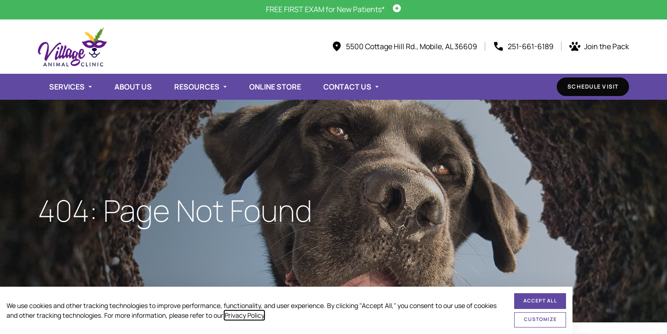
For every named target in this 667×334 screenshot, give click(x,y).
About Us (133, 87)
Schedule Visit (592, 86)
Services (67, 87)
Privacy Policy (244, 315)
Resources (197, 87)
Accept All (540, 300)
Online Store (275, 87)
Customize (540, 319)
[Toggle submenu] (90, 87)
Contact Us (347, 87)
